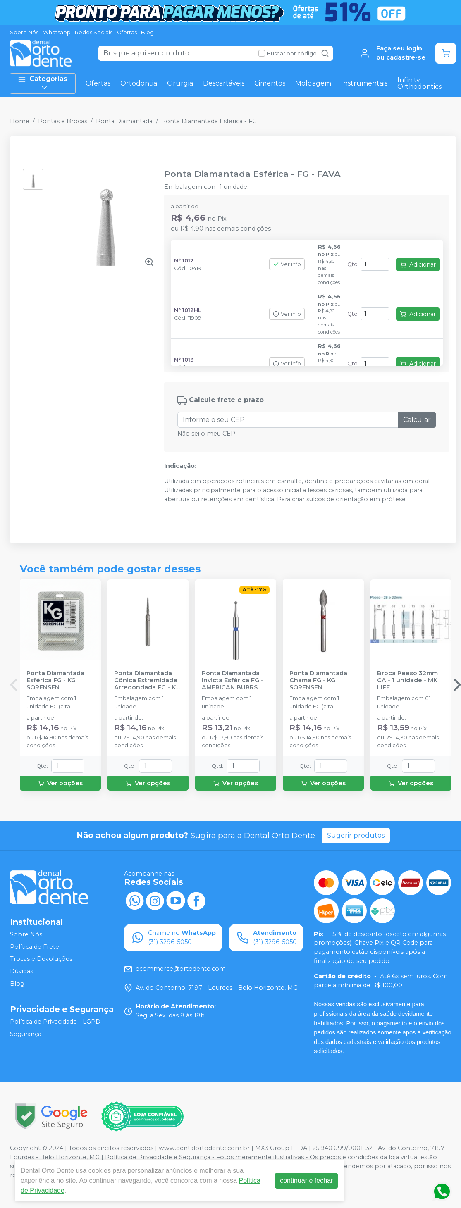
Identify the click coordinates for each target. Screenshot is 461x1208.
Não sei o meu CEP (206, 433)
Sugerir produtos (356, 835)
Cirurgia (180, 83)
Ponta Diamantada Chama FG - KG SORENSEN (318, 680)
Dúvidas (21, 971)
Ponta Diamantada (124, 121)
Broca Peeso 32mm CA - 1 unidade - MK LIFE (407, 680)
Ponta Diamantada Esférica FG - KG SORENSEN (55, 680)
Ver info (287, 264)
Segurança (25, 1034)
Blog (147, 32)
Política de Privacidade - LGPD (55, 1021)
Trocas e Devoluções (41, 959)
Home (19, 121)
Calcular (417, 420)
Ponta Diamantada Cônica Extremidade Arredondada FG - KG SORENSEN (147, 680)
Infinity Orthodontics (419, 83)
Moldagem (313, 83)
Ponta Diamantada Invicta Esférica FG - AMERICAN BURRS (232, 680)
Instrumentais (364, 83)
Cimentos (269, 83)
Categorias (42, 83)
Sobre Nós (24, 32)
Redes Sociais (93, 32)
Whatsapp (57, 32)
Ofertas (127, 32)
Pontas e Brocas (62, 121)
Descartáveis (223, 83)
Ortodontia (138, 83)
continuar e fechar (306, 1180)
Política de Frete (34, 947)
